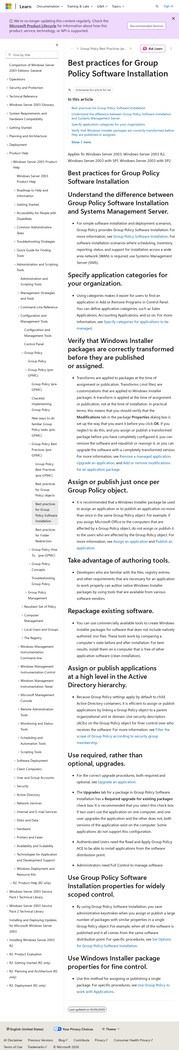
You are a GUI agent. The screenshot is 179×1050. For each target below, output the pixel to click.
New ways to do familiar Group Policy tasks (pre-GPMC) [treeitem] (44, 427)
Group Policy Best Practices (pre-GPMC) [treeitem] (45, 470)
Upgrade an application (95, 462)
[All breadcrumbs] (72, 48)
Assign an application (130, 541)
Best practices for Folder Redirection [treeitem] (45, 535)
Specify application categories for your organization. (109, 124)
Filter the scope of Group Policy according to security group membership (123, 736)
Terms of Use (13, 1047)
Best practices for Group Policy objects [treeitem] (45, 489)
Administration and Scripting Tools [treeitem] (34, 281)
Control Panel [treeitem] (34, 344)
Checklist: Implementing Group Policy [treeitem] (42, 404)
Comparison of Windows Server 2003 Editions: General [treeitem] (31, 68)
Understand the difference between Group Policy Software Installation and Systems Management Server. (121, 116)
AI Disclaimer (13, 1040)
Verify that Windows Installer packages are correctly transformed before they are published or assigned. (123, 132)
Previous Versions (40, 1040)
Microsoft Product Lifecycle (32, 25)
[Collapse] (57, 45)
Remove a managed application (145, 456)
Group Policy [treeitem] (37, 361)
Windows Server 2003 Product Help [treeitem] (32, 179)
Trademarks (36, 1047)
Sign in (168, 6)
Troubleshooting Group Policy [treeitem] (43, 581)
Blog (62, 1040)
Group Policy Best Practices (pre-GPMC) (104, 48)
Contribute (81, 1040)
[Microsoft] (9, 6)
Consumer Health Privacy (132, 1040)
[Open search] (157, 6)
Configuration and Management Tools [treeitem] (38, 332)
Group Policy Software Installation (140, 236)
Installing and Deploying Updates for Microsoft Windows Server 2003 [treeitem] (33, 926)
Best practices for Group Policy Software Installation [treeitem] (46, 512)
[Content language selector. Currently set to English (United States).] (25, 1029)
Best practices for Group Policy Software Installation (108, 108)
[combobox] (32, 54)
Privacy (100, 1040)
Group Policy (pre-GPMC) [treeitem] (45, 387)
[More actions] (171, 48)
